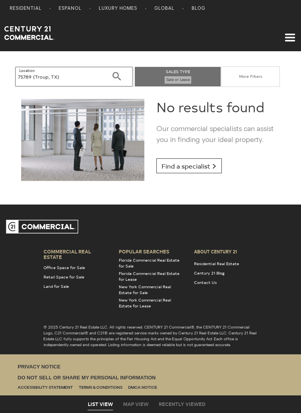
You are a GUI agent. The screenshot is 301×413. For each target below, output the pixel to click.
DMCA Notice (142, 388)
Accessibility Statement (45, 388)
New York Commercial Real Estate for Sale (145, 289)
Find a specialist (189, 166)
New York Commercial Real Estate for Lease (145, 303)
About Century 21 (215, 251)
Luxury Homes (118, 9)
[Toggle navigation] (290, 33)
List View (100, 404)
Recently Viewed (182, 404)
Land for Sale (56, 286)
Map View (136, 404)
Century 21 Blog (209, 273)
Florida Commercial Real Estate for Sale (149, 263)
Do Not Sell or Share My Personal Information (87, 378)
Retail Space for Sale (64, 277)
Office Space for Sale (64, 267)
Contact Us (205, 282)
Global (164, 9)
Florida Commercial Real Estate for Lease (149, 276)
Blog (198, 9)
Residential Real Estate (216, 263)
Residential (26, 9)
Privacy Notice (39, 367)
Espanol (70, 9)
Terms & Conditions (100, 388)
